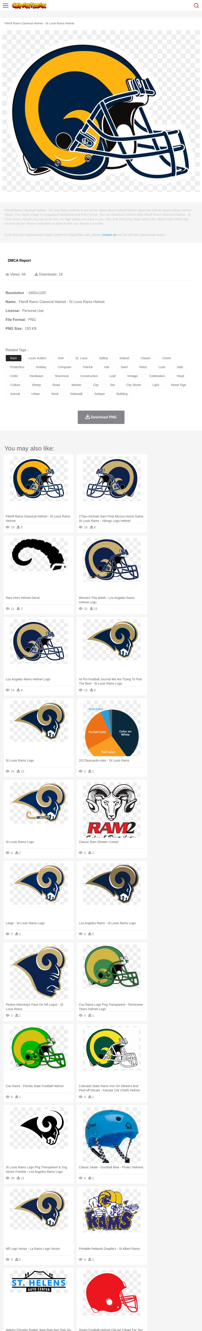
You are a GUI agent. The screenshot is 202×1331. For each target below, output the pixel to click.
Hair (140, 1288)
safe (180, 367)
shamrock (62, 376)
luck (162, 367)
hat (106, 367)
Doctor (92, 1288)
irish (61, 358)
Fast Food (67, 1302)
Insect (161, 1282)
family (51, 1288)
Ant (21, 1282)
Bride (40, 1288)
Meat (88, 1302)
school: (10, 1295)
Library (153, 1295)
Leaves (45, 1275)
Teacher (36, 1295)
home (131, 1288)
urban (35, 394)
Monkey (181, 1282)
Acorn (21, 1275)
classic (146, 358)
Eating (173, 1302)
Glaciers (107, 1275)
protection (17, 367)
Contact (52, 1322)
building (122, 394)
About (8, 1322)
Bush (189, 1275)
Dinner (153, 1302)
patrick (88, 367)
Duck (95, 1282)
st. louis (81, 358)
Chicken (67, 1282)
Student (23, 1295)
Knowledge (138, 1295)
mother (62, 1288)
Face (186, 1288)
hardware (36, 376)
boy (156, 1288)
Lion (170, 1282)
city (95, 385)
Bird (37, 1282)
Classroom (59, 1295)
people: (10, 1288)
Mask (22, 1288)
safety (103, 358)
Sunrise (154, 1275)
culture (15, 385)
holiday (41, 367)
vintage (132, 376)
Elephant (116, 1282)
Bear (29, 1282)
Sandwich (100, 1302)
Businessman (77, 1288)
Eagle (104, 1282)
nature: (9, 1275)
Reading (74, 1295)
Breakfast (22, 1302)
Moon (143, 1275)
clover (166, 358)
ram (13, 358)
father (165, 1288)
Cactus (57, 1275)
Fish (127, 1282)
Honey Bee (148, 1282)
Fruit (79, 1302)
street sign (178, 385)
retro (143, 367)
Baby (31, 1288)
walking (120, 1288)
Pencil (85, 1295)
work (55, 394)
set (112, 385)
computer (64, 367)
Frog (136, 1282)
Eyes (109, 1288)
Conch (68, 1275)
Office (186, 1295)
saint (124, 367)
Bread (183, 1302)
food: (8, 1302)
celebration (157, 376)
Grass (118, 1275)
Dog (86, 1282)
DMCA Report (19, 260)
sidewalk (76, 394)
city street (133, 385)
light (155, 385)
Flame (95, 1275)
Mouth (176, 1288)
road (56, 385)
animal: (10, 1282)
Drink (55, 1302)
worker (76, 385)
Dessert (44, 1302)
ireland (124, 358)
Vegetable (128, 1302)
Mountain (166, 1275)
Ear (101, 1288)
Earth (78, 1275)
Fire (86, 1275)
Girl (148, 1288)
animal (15, 394)
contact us (109, 235)
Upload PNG (83, 1322)
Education (98, 1295)
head (180, 376)
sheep (36, 385)
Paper (176, 1295)
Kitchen (141, 1302)
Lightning (131, 1275)
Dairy (34, 1302)
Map (126, 1295)
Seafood (114, 1302)
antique (99, 394)
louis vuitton (37, 358)
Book (47, 1295)
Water (179, 1275)
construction (89, 376)
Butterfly (48, 1282)
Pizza (163, 1302)
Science (164, 1295)
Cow (78, 1282)
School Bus (114, 1295)
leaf (112, 376)
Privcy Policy (36, 1322)
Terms (20, 1322)
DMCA (66, 1322)
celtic (14, 376)
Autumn (33, 1275)
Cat (58, 1282)
